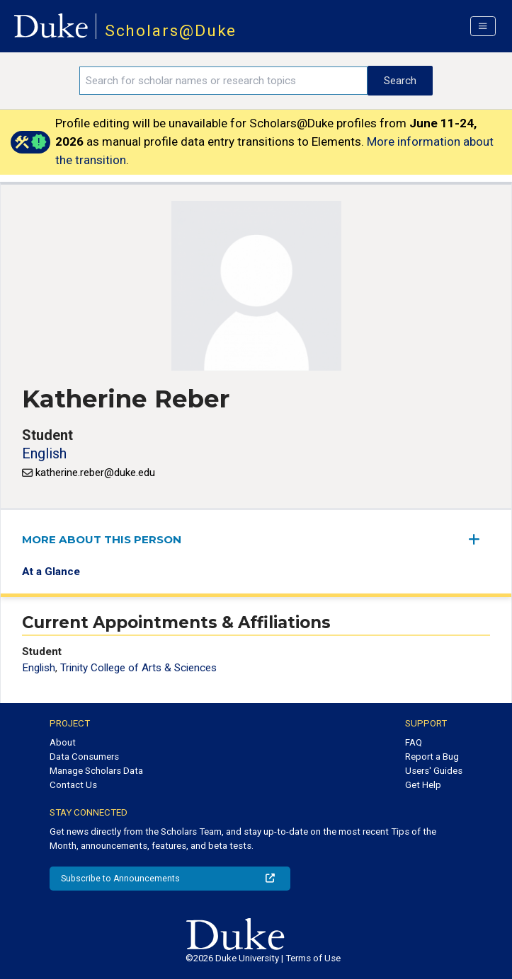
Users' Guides (433, 770)
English (44, 453)
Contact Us (73, 785)
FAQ (413, 742)
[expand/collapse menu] (479, 539)
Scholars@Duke (171, 30)
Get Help (423, 785)
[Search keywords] (223, 80)
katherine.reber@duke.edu (95, 472)
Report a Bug (432, 756)
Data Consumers (84, 756)
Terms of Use (313, 958)
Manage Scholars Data (96, 770)
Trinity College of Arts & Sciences (138, 667)
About (63, 742)
